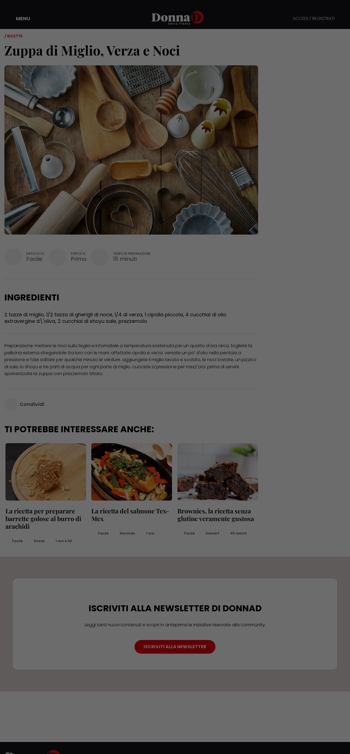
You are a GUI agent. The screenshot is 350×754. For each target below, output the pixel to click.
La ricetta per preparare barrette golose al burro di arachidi (42, 518)
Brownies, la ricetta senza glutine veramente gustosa (214, 515)
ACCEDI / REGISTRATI (314, 19)
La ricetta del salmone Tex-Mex (129, 515)
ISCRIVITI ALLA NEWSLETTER (175, 647)
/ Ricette (13, 36)
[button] (19, 18)
